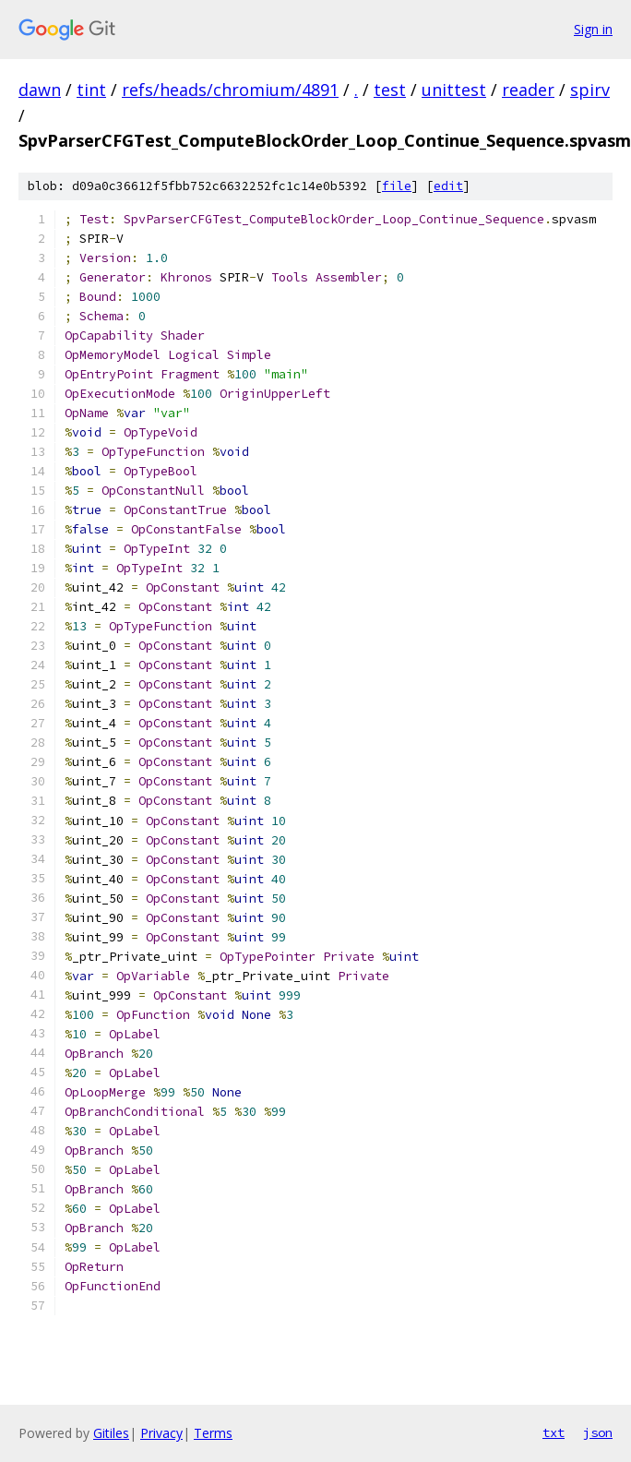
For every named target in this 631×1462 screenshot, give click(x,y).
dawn (39, 89)
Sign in (593, 29)
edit (448, 186)
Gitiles (111, 1433)
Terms (213, 1433)
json (598, 1432)
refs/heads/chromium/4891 (230, 89)
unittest (454, 89)
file (396, 186)
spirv (590, 89)
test (390, 89)
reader (528, 89)
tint (91, 89)
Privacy (161, 1433)
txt (553, 1432)
